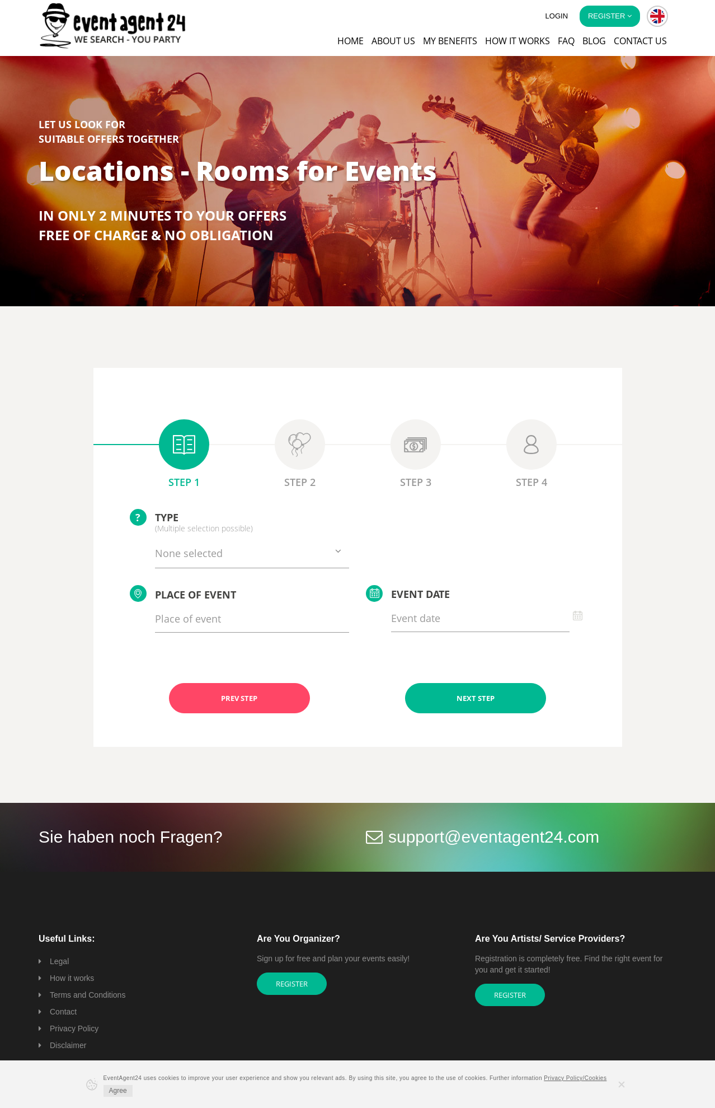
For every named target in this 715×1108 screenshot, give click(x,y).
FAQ (566, 41)
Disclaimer (68, 1045)
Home (350, 41)
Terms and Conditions (87, 994)
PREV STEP (239, 698)
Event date (408, 593)
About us (393, 41)
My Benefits (450, 41)
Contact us (640, 41)
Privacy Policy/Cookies (575, 1078)
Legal (59, 961)
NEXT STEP (476, 698)
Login (556, 16)
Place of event (183, 593)
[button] (657, 16)
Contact (63, 1011)
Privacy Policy (74, 1028)
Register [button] (610, 16)
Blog (594, 41)
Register (292, 984)
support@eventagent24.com (493, 837)
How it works (517, 41)
